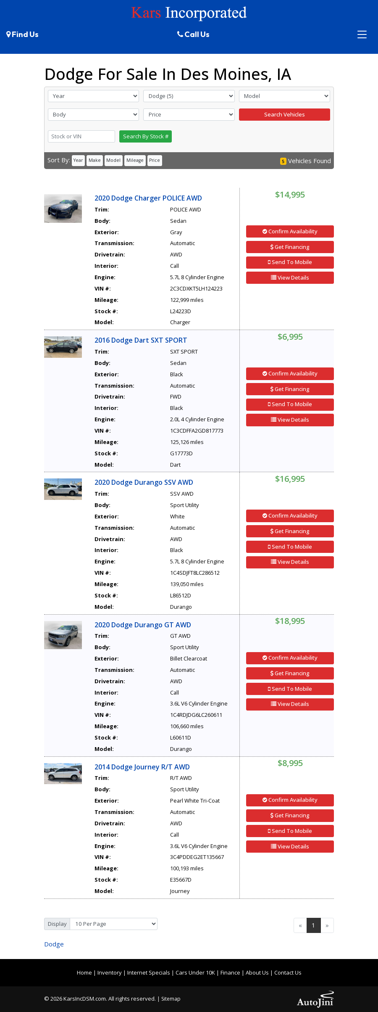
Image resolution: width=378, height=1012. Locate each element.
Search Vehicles (284, 114)
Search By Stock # (145, 136)
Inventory (109, 972)
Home (84, 972)
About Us (257, 972)
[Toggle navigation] (362, 34)
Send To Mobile (290, 262)
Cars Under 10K (195, 972)
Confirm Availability (290, 231)
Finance (230, 972)
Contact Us (288, 972)
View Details (290, 277)
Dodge (54, 944)
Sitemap (171, 998)
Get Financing (290, 247)
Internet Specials (148, 972)
